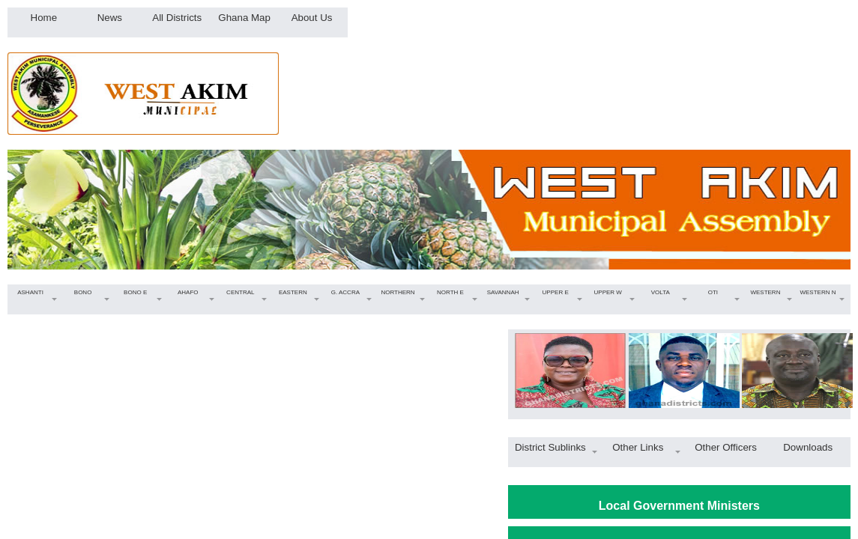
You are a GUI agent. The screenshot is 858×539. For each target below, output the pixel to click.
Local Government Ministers (679, 505)
